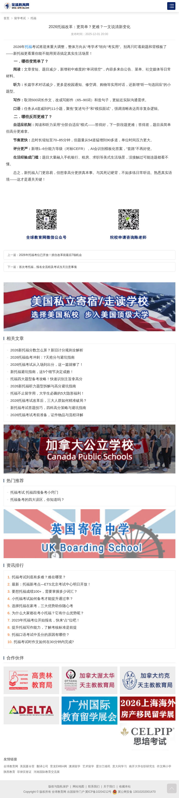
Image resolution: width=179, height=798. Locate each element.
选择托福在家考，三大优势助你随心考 (40, 606)
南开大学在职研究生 (142, 766)
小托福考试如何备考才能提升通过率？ (40, 599)
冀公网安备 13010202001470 (134, 791)
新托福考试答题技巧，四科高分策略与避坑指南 (48, 408)
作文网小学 (164, 766)
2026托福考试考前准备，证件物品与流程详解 (46, 415)
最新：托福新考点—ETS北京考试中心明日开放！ (49, 584)
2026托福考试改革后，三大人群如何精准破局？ (48, 400)
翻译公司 (42, 766)
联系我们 (94, 786)
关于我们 (109, 786)
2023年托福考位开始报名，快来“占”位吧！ (43, 620)
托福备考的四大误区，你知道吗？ (37, 499)
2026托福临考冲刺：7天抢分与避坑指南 (42, 357)
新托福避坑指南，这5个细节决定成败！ (42, 372)
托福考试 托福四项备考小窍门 (34, 492)
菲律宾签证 (24, 772)
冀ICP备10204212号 (98, 791)
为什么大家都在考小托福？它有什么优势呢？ (45, 613)
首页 (6, 18)
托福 (33, 18)
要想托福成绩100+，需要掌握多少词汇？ (42, 591)
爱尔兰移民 (103, 766)
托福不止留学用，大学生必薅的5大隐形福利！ (47, 393)
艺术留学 (88, 766)
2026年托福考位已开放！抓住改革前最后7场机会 (50, 255)
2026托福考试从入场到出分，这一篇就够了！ (46, 364)
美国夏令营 (27, 766)
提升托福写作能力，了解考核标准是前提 (42, 627)
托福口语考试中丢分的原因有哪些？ (38, 634)
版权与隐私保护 (58, 786)
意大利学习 (119, 766)
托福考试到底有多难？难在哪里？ (36, 577)
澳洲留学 (74, 766)
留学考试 (20, 18)
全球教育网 (11, 766)
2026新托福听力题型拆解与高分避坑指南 (43, 386)
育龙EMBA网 (58, 766)
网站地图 (78, 786)
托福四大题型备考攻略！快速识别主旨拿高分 (46, 379)
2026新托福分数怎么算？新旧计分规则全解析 (46, 350)
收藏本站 (125, 786)
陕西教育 (9, 772)
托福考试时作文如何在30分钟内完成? (40, 642)
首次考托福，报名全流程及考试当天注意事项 (48, 267)
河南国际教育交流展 (47, 772)
